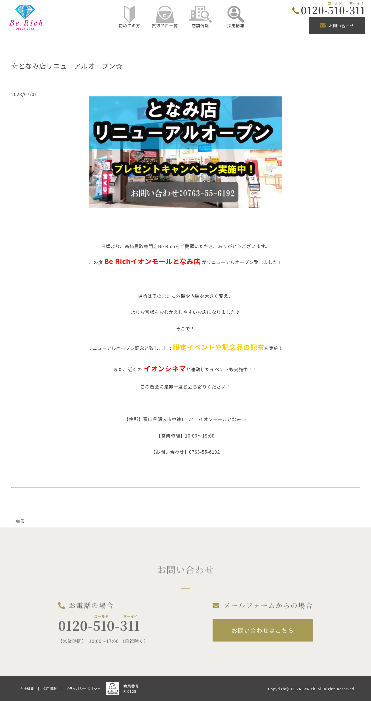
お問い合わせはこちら (263, 634)
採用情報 (50, 688)
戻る (20, 520)
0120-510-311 (333, 10)
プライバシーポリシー (83, 688)
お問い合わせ (337, 25)
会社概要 (27, 688)
